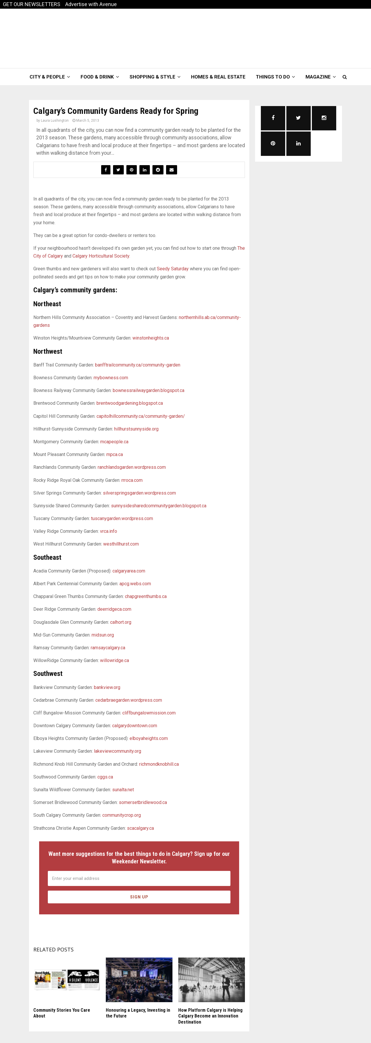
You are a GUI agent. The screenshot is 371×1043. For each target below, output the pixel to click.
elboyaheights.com (149, 738)
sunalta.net (123, 789)
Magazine (318, 77)
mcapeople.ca (114, 441)
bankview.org (107, 687)
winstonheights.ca (150, 338)
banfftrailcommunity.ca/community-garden (137, 365)
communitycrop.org (121, 815)
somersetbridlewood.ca (143, 802)
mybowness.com (111, 377)
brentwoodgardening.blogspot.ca (130, 403)
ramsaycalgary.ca (108, 647)
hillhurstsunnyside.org (136, 429)
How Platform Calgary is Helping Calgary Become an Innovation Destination (210, 1016)
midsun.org (103, 635)
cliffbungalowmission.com (149, 713)
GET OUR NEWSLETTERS (31, 4)
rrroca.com (132, 480)
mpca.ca (114, 454)
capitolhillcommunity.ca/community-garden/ (141, 416)
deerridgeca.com (114, 609)
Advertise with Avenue (91, 4)
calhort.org (120, 622)
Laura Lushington (55, 120)
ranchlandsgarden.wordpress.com (132, 467)
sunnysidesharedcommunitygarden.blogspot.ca (158, 505)
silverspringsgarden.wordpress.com (139, 493)
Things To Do (273, 77)
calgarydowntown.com (134, 725)
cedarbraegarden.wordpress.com (128, 700)
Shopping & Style (152, 77)
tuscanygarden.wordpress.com (122, 518)
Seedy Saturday (173, 268)
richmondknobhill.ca (159, 764)
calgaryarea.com (128, 571)
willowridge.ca (114, 660)
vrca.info (108, 531)
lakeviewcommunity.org (117, 751)
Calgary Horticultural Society (100, 256)
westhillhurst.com (121, 544)
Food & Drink (97, 77)
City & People (47, 77)
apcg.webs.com (135, 583)
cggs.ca (105, 777)
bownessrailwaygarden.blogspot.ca (148, 390)
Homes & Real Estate (218, 77)
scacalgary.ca (140, 828)
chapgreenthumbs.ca (146, 596)
